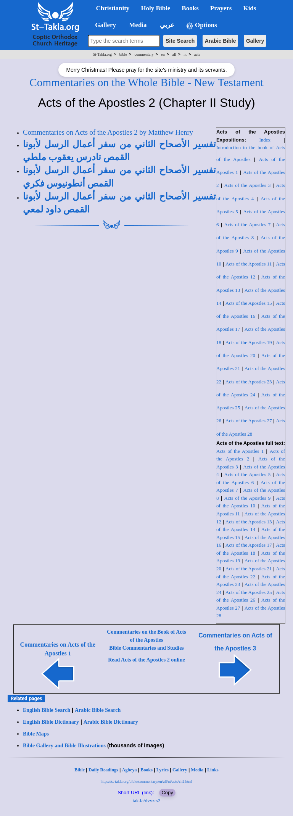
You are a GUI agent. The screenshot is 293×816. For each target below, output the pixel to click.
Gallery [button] (103, 25)
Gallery (255, 41)
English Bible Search (46, 710)
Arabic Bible (220, 41)
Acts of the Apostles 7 (247, 224)
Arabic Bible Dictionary (111, 722)
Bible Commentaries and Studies (146, 648)
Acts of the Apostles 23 (248, 382)
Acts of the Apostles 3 (247, 185)
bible (123, 54)
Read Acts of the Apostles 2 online (146, 660)
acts (197, 54)
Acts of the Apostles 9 (247, 498)
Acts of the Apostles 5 (247, 474)
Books (146, 770)
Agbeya (129, 770)
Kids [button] (249, 8)
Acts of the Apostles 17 (248, 545)
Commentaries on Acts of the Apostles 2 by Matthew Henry (108, 132)
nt (185, 54)
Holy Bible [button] (155, 8)
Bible (79, 770)
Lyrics (162, 770)
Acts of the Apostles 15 (248, 303)
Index (265, 140)
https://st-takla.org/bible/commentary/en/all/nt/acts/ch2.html (146, 781)
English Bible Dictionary (51, 722)
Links (212, 770)
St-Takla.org (102, 54)
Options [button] (201, 25)
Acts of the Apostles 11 (248, 264)
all (174, 54)
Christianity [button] (113, 8)
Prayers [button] (221, 8)
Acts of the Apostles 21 (248, 568)
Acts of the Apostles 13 (248, 522)
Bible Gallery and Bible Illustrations (64, 745)
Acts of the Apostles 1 (240, 451)
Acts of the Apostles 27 (248, 420)
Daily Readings (103, 770)
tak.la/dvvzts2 (147, 800)
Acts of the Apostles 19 (248, 342)
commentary (144, 54)
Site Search (180, 41)
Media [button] (137, 25)
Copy (167, 792)
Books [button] (190, 8)
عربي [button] (166, 25)
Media (197, 770)
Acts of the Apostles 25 (248, 592)
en (162, 54)
